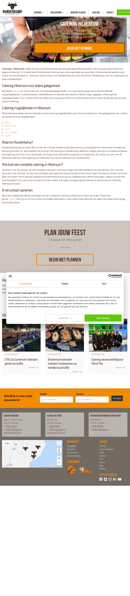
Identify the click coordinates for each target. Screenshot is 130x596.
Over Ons (96, 12)
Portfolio (102, 469)
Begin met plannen (65, 260)
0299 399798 (97, 426)
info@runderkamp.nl (13, 429)
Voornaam (43, 394)
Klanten (102, 456)
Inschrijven (117, 398)
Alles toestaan (103, 318)
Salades (8, 136)
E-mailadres (80, 394)
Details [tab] (65, 284)
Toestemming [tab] (25, 284)
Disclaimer (71, 449)
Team (101, 453)
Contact (110, 12)
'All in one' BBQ (11, 132)
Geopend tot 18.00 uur (13, 433)
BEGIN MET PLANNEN (79, 48)
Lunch (7, 129)
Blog (101, 465)
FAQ (101, 459)
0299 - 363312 (11, 426)
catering (16, 91)
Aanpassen (65, 318)
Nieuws (102, 462)
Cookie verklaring (74, 456)
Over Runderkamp (106, 449)
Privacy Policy (72, 453)
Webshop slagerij (78, 12)
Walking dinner (11, 126)
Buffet (7, 123)
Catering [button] (38, 12)
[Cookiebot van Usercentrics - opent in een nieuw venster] (110, 276)
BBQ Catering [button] (56, 12)
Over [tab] (104, 284)
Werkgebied (71, 446)
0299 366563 (54, 426)
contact (12, 199)
